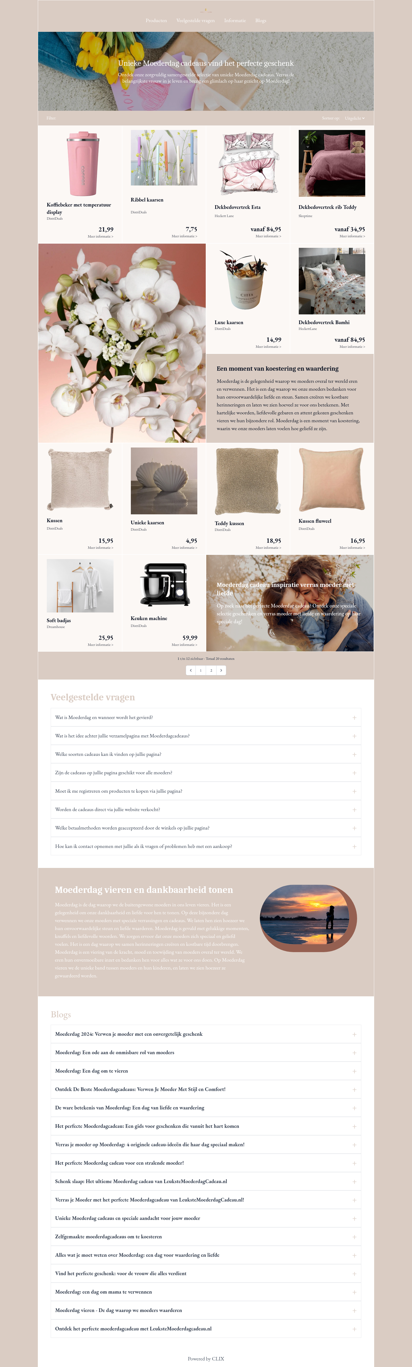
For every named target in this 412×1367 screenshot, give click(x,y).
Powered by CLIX (206, 1358)
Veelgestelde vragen (196, 20)
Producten (156, 20)
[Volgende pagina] (221, 670)
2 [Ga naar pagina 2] (211, 670)
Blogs (260, 20)
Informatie (235, 20)
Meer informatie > (101, 236)
